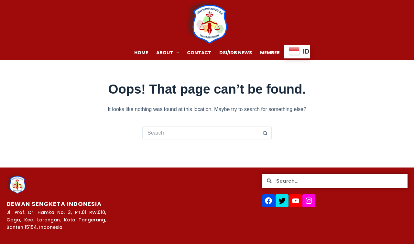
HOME (141, 52)
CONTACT (199, 52)
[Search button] (265, 133)
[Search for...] (200, 133)
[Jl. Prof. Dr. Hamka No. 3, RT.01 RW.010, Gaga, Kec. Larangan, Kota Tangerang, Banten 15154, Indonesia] (186, 206)
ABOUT (169, 52)
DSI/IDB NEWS (235, 52)
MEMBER (270, 52)
